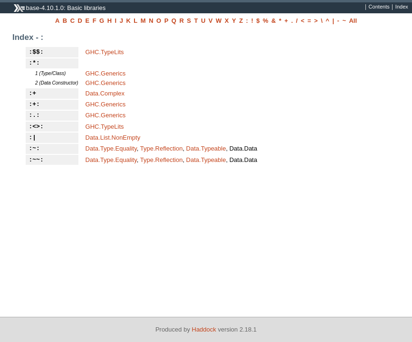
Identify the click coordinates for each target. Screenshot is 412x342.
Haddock (204, 329)
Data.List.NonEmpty (113, 137)
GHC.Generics (106, 73)
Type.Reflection (161, 148)
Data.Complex (105, 93)
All (353, 20)
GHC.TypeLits (105, 52)
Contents (379, 7)
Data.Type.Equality (111, 148)
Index (401, 7)
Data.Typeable (206, 148)
